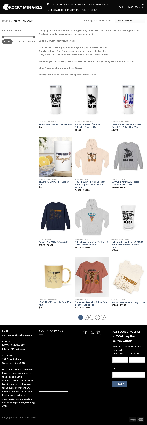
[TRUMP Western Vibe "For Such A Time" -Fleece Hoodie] (92, 217)
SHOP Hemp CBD (60, 4)
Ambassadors (55, 10)
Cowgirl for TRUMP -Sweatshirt (54, 242)
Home (6, 20)
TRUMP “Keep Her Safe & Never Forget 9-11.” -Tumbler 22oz (126, 125)
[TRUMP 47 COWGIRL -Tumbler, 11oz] (55, 157)
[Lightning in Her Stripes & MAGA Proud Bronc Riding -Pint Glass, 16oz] (128, 217)
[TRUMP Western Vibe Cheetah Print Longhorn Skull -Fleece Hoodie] (92, 157)
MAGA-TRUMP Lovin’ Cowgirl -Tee (128, 302)
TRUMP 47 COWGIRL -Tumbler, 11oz (54, 183)
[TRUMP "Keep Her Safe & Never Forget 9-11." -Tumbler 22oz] (128, 99)
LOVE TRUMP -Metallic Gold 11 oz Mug (55, 303)
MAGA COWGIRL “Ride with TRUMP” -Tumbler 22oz (88, 125)
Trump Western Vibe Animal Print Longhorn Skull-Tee (91, 303)
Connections (72, 10)
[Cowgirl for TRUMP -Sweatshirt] (55, 217)
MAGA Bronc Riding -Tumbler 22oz (55, 124)
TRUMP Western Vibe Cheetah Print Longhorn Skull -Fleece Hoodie (90, 184)
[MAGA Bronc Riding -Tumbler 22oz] (55, 99)
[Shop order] (130, 20)
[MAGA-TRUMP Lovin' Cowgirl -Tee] (128, 277)
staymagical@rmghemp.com (17, 334)
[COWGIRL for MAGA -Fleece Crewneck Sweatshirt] (128, 157)
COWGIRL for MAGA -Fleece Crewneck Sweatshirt (125, 183)
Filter (7, 41)
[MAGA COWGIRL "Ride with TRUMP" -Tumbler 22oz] (92, 99)
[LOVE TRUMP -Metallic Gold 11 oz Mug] (55, 277)
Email (115, 368)
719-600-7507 (18, 348)
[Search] (48, 4)
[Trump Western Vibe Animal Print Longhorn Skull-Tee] (92, 277)
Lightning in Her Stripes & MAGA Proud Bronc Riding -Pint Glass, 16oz (127, 245)
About (95, 10)
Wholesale (102, 4)
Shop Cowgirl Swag (82, 4)
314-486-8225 (18, 345)
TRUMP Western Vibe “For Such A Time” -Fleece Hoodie (91, 243)
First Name (117, 353)
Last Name (134, 353)
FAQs (85, 10)
